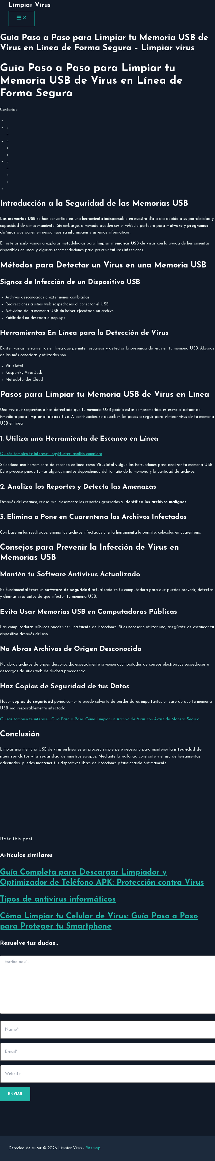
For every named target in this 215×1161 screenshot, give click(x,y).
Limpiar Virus (30, 5)
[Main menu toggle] (22, 18)
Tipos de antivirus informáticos (58, 899)
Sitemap (93, 1148)
